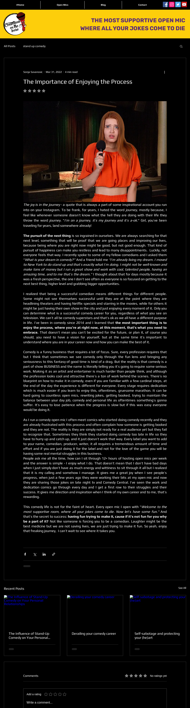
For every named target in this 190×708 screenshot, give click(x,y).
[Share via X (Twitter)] (34, 554)
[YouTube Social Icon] (184, 4)
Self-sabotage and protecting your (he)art (157, 635)
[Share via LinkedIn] (44, 554)
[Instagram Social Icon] (171, 4)
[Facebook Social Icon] (165, 4)
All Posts (9, 46)
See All (182, 587)
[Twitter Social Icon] (178, 4)
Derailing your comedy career (94, 633)
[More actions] (164, 72)
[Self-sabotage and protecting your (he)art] (158, 611)
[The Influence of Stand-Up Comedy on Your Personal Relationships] (32, 611)
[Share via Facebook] (25, 554)
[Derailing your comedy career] (95, 611)
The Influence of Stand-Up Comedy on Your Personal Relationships (29, 635)
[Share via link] (53, 554)
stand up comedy (34, 46)
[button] (181, 46)
